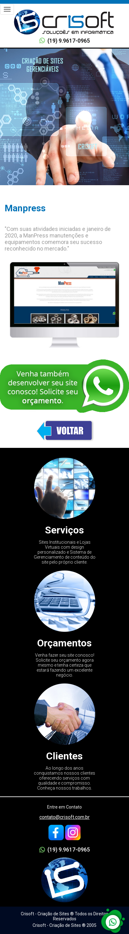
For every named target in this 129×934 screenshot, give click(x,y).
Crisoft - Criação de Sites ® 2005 (64, 925)
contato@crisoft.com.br (64, 817)
